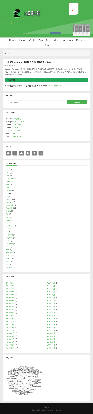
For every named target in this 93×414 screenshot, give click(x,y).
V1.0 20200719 (18, 122)
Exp (40, 40)
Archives (68, 40)
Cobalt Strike (16, 136)
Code (31, 40)
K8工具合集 (16, 119)
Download (14, 134)
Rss (46, 45)
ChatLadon (15, 131)
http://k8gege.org (54, 86)
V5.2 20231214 (19, 125)
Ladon (22, 40)
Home (12, 40)
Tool (47, 40)
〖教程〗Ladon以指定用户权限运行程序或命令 (28, 62)
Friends (80, 40)
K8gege (58, 410)
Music (56, 40)
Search (77, 102)
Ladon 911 (16, 128)
